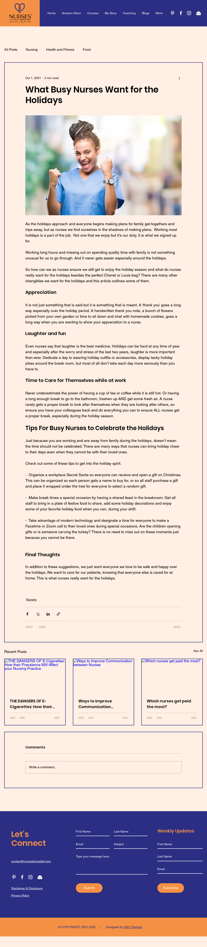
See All (198, 651)
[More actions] (179, 77)
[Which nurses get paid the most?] (172, 676)
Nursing (32, 50)
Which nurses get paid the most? (169, 703)
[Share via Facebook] (27, 614)
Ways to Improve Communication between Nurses (95, 704)
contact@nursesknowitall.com (31, 861)
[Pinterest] (172, 13)
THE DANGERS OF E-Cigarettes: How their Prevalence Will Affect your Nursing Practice (32, 704)
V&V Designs (132, 927)
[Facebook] (22, 877)
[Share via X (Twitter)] (38, 614)
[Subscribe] (170, 888)
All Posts (10, 50)
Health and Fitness (60, 50)
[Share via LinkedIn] (48, 614)
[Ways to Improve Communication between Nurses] (103, 676)
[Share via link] (58, 614)
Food (87, 50)
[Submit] (89, 888)
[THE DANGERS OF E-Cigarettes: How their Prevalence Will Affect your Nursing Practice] (35, 676)
